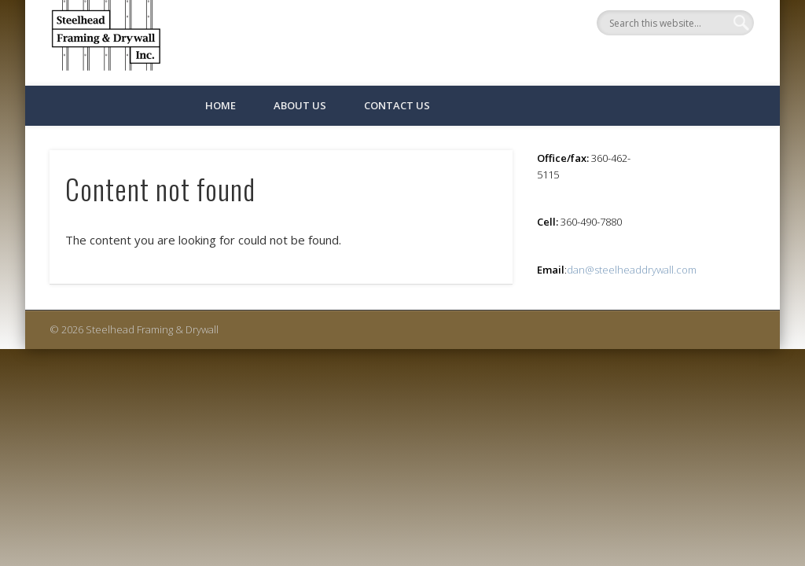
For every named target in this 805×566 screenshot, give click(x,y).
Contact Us (397, 105)
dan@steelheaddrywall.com (632, 270)
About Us (300, 105)
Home (220, 105)
